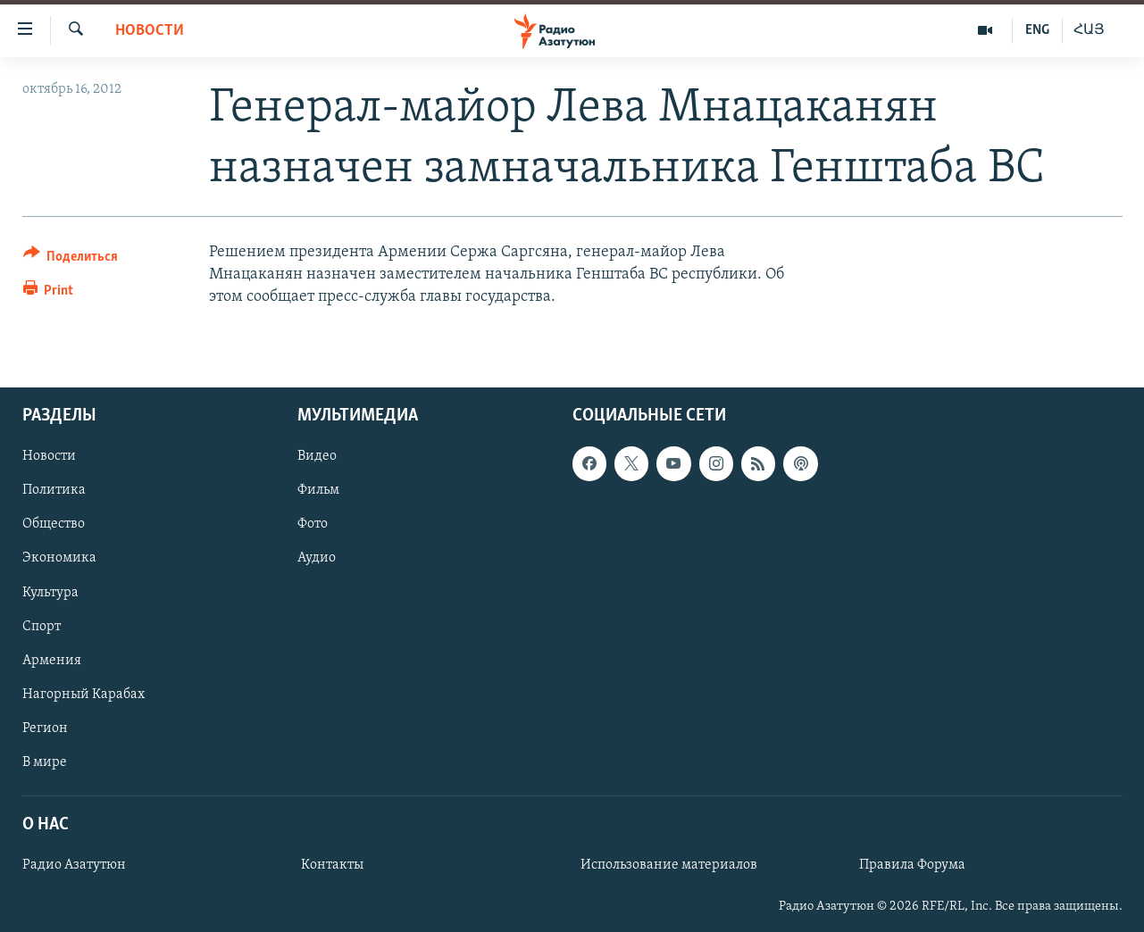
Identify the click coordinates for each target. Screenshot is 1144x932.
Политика (54, 490)
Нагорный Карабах (83, 694)
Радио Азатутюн (74, 865)
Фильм (318, 490)
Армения (51, 660)
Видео (317, 456)
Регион (45, 727)
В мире (44, 761)
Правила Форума (912, 865)
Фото (312, 524)
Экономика (59, 558)
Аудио (316, 558)
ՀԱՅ (1089, 30)
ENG (1037, 30)
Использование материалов (668, 865)
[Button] (71, 259)
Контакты (332, 865)
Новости (149, 30)
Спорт (41, 626)
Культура (50, 592)
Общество (53, 524)
